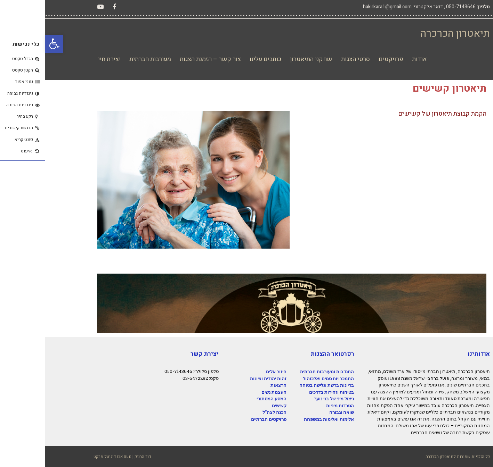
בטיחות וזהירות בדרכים (286, 392)
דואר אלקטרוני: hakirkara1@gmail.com (358, 6)
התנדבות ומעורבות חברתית (282, 371)
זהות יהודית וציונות (223, 378)
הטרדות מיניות (295, 405)
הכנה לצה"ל (229, 412)
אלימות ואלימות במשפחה (284, 419)
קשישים (234, 405)
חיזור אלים (231, 371)
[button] (9, 44)
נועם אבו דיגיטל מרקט (67, 456)
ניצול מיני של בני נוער (289, 398)
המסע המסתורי (226, 398)
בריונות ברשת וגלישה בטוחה (281, 385)
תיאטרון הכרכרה (410, 33)
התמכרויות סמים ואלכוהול (283, 378)
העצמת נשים (228, 392)
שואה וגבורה (296, 412)
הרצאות (233, 385)
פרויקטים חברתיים (223, 419)
